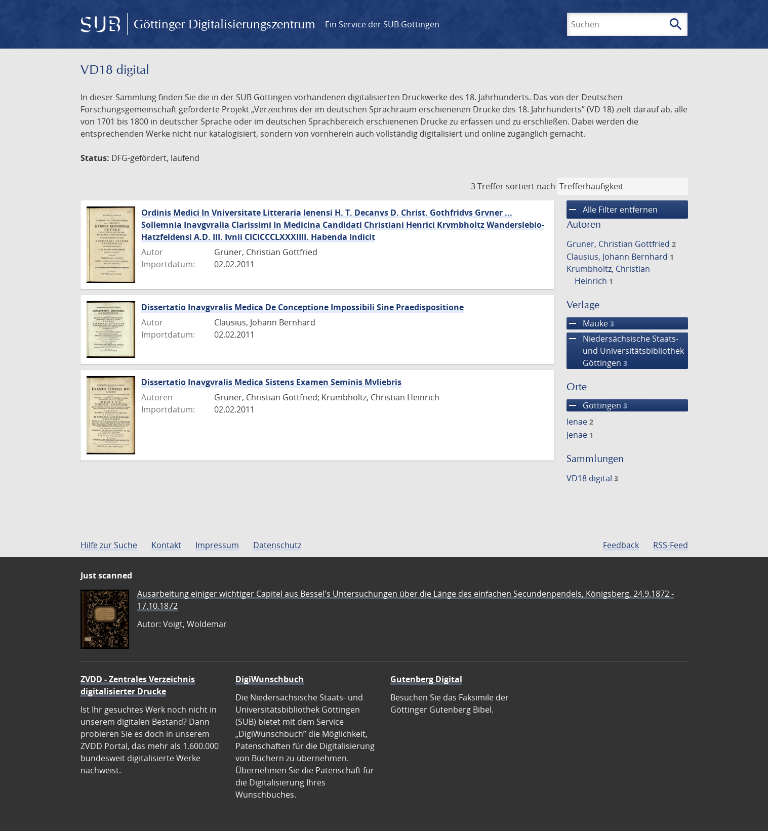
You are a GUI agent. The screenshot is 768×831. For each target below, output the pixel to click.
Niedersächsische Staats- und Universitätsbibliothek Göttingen (625, 351)
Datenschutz (277, 545)
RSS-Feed (670, 545)
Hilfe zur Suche (108, 545)
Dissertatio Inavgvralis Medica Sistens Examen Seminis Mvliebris (271, 382)
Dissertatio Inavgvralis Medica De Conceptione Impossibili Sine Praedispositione (302, 307)
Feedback (621, 545)
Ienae (580, 421)
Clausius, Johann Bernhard (620, 256)
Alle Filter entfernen (612, 209)
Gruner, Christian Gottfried (621, 244)
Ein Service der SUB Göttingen (382, 24)
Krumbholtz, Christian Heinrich (608, 274)
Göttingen (597, 405)
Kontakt (166, 545)
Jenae (580, 434)
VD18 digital (592, 478)
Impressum (217, 545)
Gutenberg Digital (426, 679)
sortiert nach (530, 186)
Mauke (590, 323)
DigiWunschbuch (269, 679)
